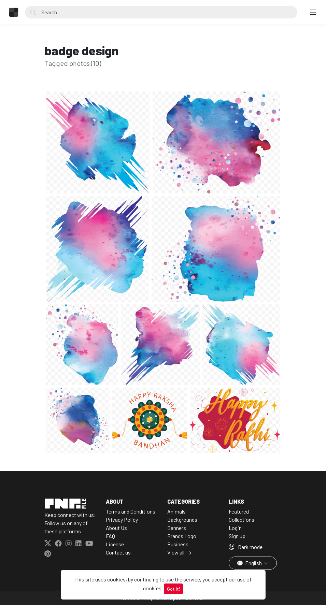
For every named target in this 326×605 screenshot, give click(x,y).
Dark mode (246, 547)
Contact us (118, 552)
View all (175, 552)
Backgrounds (182, 519)
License (115, 544)
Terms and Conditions (130, 511)
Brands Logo (181, 536)
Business (177, 544)
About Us (116, 527)
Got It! (173, 589)
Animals (176, 511)
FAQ (110, 536)
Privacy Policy (122, 519)
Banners (176, 527)
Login (235, 527)
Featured (239, 511)
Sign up (237, 536)
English (250, 563)
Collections (241, 519)
